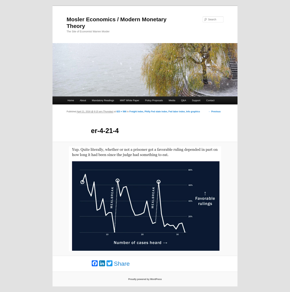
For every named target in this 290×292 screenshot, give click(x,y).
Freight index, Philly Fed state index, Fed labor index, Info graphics (164, 111)
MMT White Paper (129, 100)
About (83, 100)
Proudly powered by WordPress (145, 279)
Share (122, 264)
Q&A (183, 100)
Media (172, 100)
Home (71, 100)
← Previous (214, 111)
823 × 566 (122, 111)
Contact (210, 100)
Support (196, 100)
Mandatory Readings (103, 100)
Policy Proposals (154, 100)
